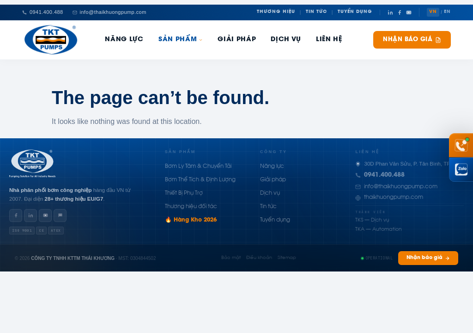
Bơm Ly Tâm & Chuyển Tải (198, 166)
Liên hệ (329, 40)
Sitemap (287, 258)
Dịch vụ (270, 193)
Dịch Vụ (286, 40)
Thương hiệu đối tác (191, 207)
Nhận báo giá (412, 40)
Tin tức (268, 207)
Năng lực (272, 166)
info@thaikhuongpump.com (400, 187)
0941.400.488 (384, 175)
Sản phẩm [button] (180, 151)
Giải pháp (237, 40)
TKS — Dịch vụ (372, 220)
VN (433, 12)
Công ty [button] (273, 151)
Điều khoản (259, 258)
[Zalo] (60, 215)
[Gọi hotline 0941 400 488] (461, 145)
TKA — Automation (378, 229)
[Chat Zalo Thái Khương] (461, 170)
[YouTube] (409, 12)
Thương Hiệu (276, 12)
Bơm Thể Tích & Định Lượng (200, 180)
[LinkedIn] (390, 12)
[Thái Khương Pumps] (50, 40)
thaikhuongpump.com (393, 197)
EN (447, 12)
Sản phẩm (180, 40)
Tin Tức (316, 12)
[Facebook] (399, 12)
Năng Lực (124, 40)
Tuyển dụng (275, 220)
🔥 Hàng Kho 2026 (191, 220)
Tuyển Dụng (355, 12)
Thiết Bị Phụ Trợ (184, 193)
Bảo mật (231, 258)
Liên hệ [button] (367, 151)
